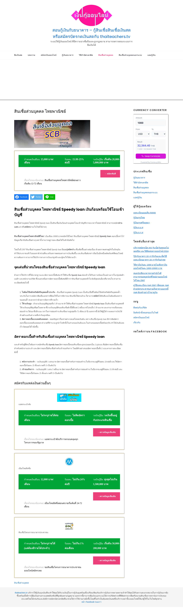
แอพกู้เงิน (151, 55)
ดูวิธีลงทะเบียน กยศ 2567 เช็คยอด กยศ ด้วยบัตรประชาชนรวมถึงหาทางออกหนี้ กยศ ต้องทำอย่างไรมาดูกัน (151, 289)
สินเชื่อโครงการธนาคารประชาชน (33, 532)
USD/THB (139, 161)
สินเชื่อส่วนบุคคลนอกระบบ (130, 55)
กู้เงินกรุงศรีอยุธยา (141, 222)
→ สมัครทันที (110, 174)
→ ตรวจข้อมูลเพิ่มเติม (106, 432)
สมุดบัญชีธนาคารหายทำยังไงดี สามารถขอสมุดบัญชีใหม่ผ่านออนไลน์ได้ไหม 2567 (150, 277)
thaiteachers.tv (21, 593)
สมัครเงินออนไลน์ (48, 55)
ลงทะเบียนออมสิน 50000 (144, 213)
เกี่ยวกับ (136, 322)
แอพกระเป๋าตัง (25, 404)
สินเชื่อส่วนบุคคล (105, 55)
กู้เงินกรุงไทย (139, 217)
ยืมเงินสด (18, 55)
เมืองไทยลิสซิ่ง (25, 468)
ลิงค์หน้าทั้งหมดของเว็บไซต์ (145, 312)
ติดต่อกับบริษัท (140, 307)
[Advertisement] (91, 80)
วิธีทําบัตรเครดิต (86, 55)
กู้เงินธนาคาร (67, 55)
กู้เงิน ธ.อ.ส (138, 227)
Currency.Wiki (160, 161)
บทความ (31, 55)
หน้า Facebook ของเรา (91, 602)
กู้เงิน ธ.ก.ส (138, 232)
